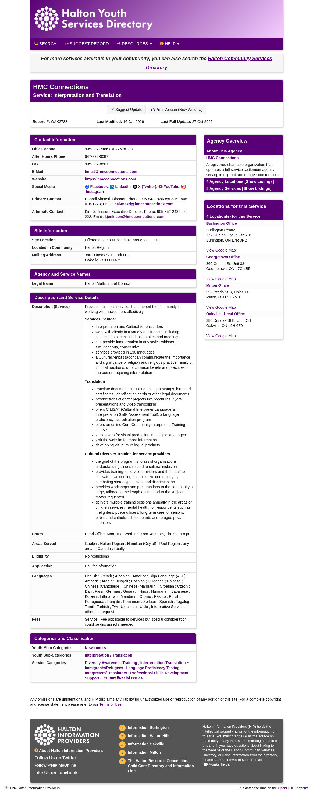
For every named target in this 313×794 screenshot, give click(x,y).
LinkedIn (123, 186)
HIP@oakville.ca (215, 764)
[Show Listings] (259, 181)
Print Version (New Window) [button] (176, 109)
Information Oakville (146, 744)
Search (45, 43)
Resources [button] (134, 43)
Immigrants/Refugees (104, 668)
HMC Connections (61, 86)
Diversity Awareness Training (111, 663)
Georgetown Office (223, 257)
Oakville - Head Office (225, 314)
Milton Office (217, 285)
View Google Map (221, 250)
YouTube (171, 186)
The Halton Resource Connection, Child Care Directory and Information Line (161, 766)
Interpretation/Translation (163, 663)
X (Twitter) (147, 186)
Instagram (95, 192)
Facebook (99, 186)
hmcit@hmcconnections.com (111, 171)
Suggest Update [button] (126, 109)
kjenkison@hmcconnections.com (134, 216)
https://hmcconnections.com (110, 179)
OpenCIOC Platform (293, 788)
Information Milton (144, 752)
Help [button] (169, 43)
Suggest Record (87, 43)
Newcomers (95, 648)
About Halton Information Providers (68, 750)
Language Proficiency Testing (153, 668)
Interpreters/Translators (106, 673)
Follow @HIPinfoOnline (55, 765)
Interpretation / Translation (109, 655)
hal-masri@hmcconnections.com (143, 204)
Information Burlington (148, 727)
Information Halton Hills (149, 736)
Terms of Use (110, 704)
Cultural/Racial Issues (123, 678)
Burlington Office (221, 223)
